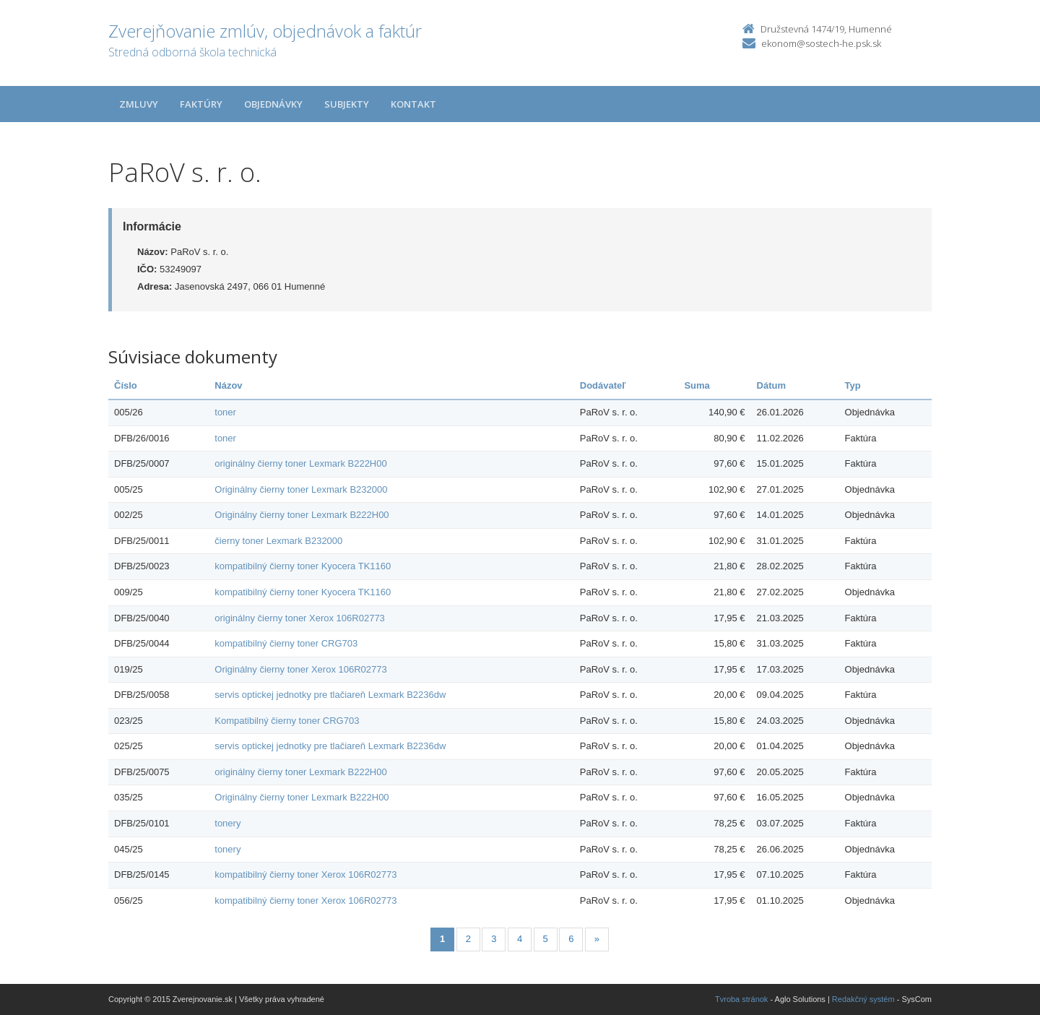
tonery (227, 823)
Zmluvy (138, 104)
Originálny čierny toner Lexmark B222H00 (301, 514)
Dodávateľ (603, 385)
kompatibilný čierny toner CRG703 (286, 643)
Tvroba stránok (741, 999)
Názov (228, 385)
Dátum (771, 385)
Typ (853, 385)
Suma (696, 385)
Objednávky (273, 104)
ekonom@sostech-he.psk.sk (821, 43)
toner (225, 412)
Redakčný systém (863, 999)
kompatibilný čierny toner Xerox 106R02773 (305, 874)
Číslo (125, 385)
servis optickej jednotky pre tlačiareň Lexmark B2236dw (330, 694)
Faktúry (201, 104)
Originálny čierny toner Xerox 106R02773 (300, 669)
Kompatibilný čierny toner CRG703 (286, 720)
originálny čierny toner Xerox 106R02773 (299, 618)
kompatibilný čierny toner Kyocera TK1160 (302, 566)
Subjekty (346, 104)
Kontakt (413, 104)
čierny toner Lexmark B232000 (278, 540)
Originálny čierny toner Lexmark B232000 (300, 489)
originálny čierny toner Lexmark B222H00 (300, 463)
